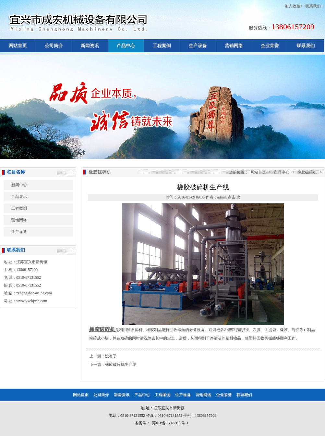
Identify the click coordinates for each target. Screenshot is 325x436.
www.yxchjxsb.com (31, 301)
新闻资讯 (90, 45)
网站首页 (18, 45)
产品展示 (19, 196)
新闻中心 (19, 185)
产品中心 (126, 45)
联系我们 (306, 45)
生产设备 (198, 45)
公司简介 (54, 45)
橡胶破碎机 (307, 172)
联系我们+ (314, 6)
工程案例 (162, 45)
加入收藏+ (294, 6)
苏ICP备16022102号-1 (170, 423)
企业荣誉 (270, 45)
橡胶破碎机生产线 (120, 364)
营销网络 (234, 45)
